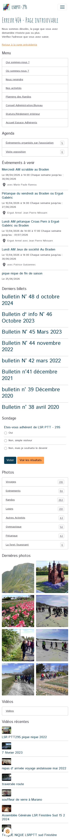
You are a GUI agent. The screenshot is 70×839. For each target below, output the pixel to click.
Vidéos (10, 711)
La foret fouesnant (35, 545)
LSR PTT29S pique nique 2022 (24, 737)
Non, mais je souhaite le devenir (28, 448)
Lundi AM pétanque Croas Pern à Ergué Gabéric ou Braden (30, 223)
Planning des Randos (18, 97)
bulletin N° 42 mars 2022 (31, 361)
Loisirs (35, 509)
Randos (35, 500)
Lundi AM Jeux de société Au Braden (28, 249)
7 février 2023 (12, 752)
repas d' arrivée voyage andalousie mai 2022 (34, 768)
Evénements (35, 491)
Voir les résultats (31, 460)
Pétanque (35, 536)
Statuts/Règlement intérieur (23, 114)
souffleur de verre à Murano (22, 799)
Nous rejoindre (14, 79)
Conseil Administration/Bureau (24, 105)
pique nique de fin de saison (22, 273)
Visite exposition (35, 152)
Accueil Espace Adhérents (21, 122)
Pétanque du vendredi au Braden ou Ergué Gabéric (32, 195)
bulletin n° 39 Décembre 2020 (31, 393)
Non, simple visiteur (20, 440)
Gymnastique (35, 527)
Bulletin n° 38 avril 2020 (30, 407)
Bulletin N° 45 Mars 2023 (32, 332)
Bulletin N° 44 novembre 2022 (31, 346)
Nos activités (13, 88)
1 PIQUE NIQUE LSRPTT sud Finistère (29, 835)
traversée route (13, 784)
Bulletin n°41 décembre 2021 (29, 375)
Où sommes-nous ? (17, 71)
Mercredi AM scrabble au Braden (25, 169)
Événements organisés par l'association (35, 143)
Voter (10, 460)
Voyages (35, 482)
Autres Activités (35, 518)
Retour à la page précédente (19, 45)
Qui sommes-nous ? (17, 62)
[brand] (15, 7)
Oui (11, 433)
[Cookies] (7, 831)
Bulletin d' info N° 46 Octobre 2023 (27, 318)
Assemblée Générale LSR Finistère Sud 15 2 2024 (33, 817)
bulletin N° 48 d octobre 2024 (31, 300)
